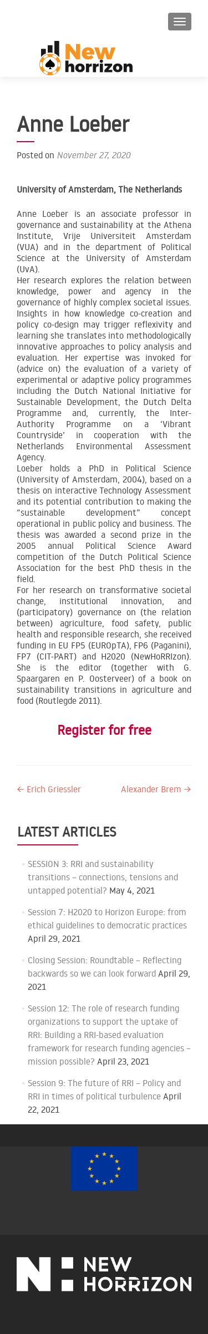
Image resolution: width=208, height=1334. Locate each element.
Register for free (104, 730)
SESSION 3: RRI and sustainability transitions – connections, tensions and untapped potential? (103, 877)
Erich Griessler (49, 789)
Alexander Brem (156, 789)
